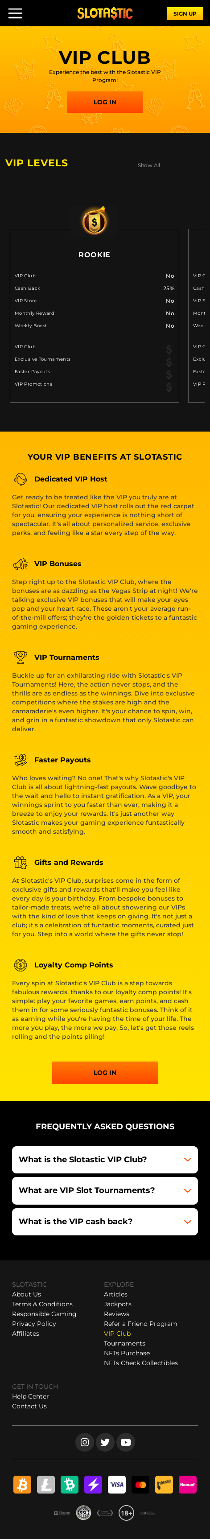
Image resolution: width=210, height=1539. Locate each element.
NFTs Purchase (127, 1353)
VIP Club (117, 1333)
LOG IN (105, 102)
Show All (149, 165)
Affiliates (25, 1333)
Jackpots (118, 1304)
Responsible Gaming (44, 1314)
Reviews (116, 1314)
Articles (116, 1294)
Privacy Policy (34, 1324)
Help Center (30, 1396)
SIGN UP (185, 13)
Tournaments (124, 1343)
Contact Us (29, 1406)
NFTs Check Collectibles (141, 1363)
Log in (105, 1073)
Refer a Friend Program (140, 1324)
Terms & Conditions (42, 1304)
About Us (26, 1294)
